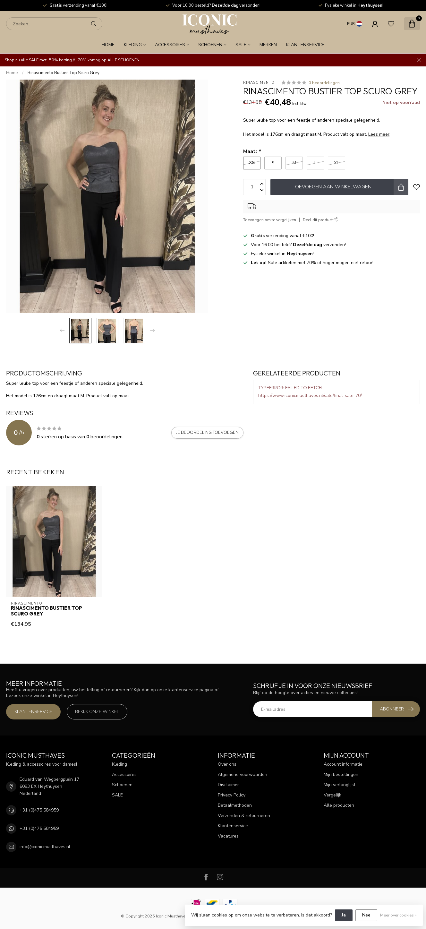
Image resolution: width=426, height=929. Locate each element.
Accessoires (170, 45)
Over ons (227, 764)
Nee (366, 915)
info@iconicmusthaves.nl (45, 847)
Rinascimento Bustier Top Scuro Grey (63, 73)
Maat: (251, 151)
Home (108, 45)
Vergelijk (332, 795)
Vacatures (228, 836)
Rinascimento (259, 82)
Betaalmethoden (235, 805)
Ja (344, 915)
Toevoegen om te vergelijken (269, 219)
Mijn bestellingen (341, 774)
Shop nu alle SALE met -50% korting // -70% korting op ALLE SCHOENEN (72, 60)
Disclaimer (228, 785)
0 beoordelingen (324, 82)
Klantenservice (305, 45)
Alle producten (339, 805)
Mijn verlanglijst (339, 785)
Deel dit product (320, 219)
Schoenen (210, 45)
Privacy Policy (231, 795)
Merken (268, 45)
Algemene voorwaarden (242, 774)
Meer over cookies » (398, 915)
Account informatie (343, 764)
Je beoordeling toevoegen (207, 432)
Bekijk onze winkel (97, 712)
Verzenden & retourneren (244, 816)
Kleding (133, 45)
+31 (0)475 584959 (39, 810)
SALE (240, 45)
